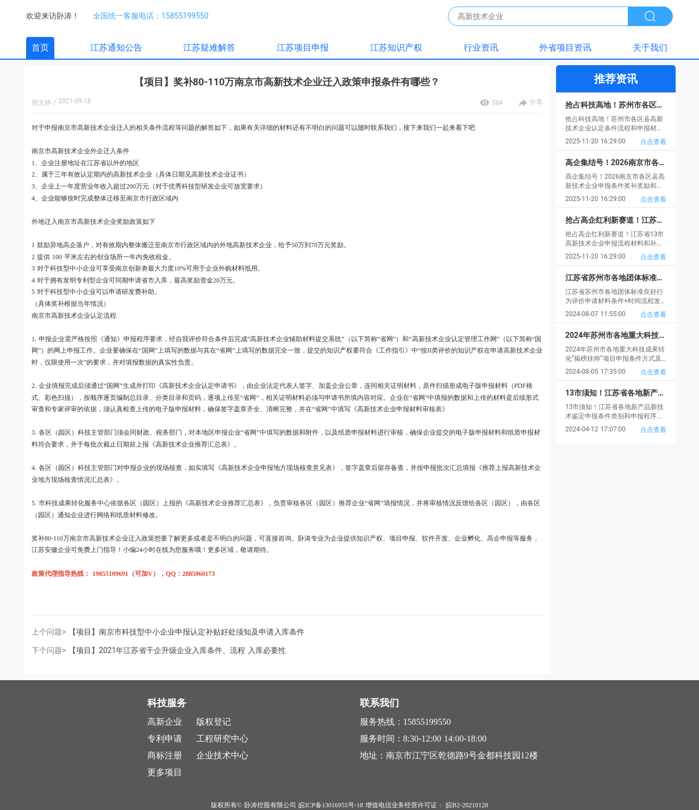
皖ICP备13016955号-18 (330, 805)
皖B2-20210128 (467, 805)
